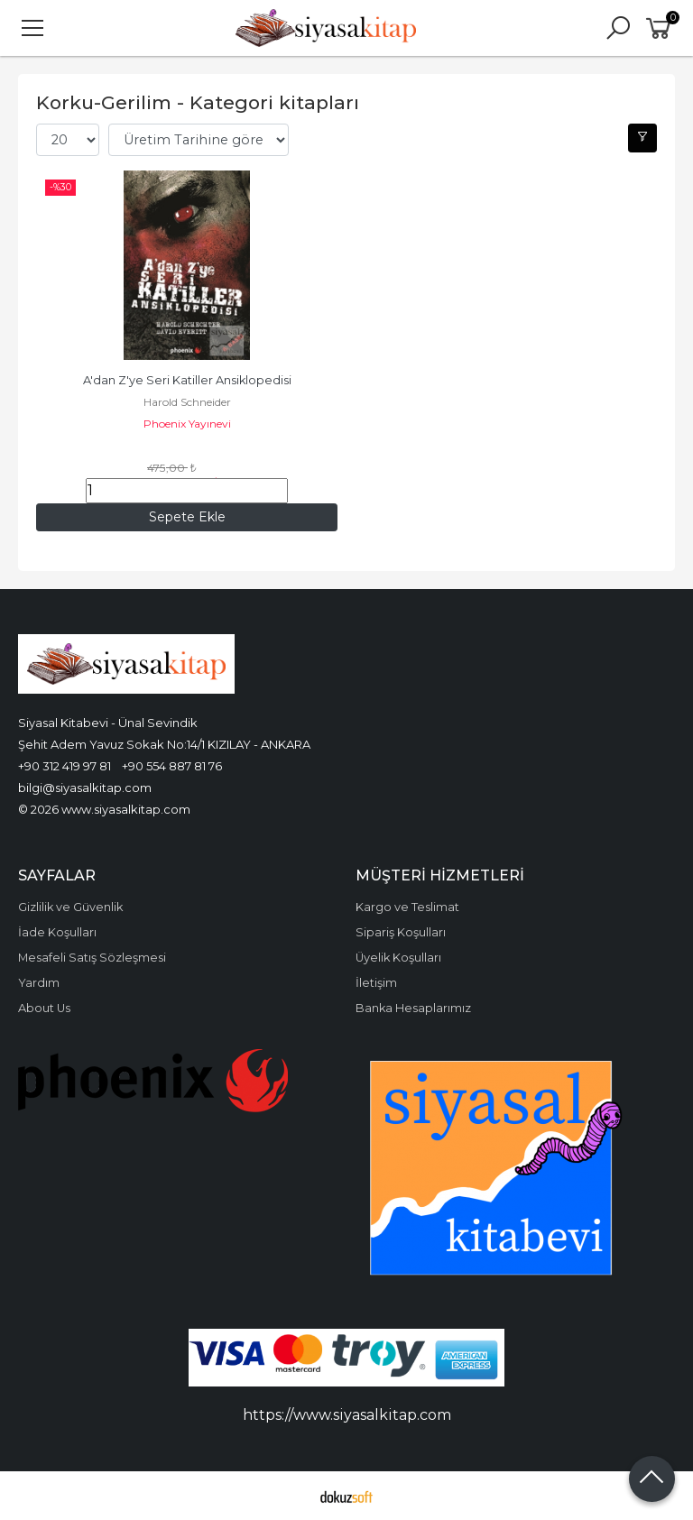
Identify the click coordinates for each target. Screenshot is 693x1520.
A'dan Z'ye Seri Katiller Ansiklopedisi (187, 380)
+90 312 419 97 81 (64, 766)
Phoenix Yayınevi (187, 423)
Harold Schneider (187, 402)
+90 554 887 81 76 (172, 766)
